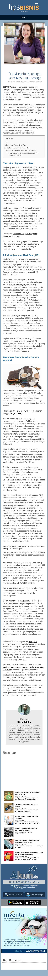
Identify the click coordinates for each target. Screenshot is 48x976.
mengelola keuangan (29, 798)
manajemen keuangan (25, 846)
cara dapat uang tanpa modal (27, 858)
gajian (20, 798)
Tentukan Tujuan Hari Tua (16, 145)
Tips (25, 856)
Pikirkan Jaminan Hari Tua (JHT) (17, 148)
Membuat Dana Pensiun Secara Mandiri (21, 150)
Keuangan (39, 81)
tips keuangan (25, 811)
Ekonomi (22, 832)
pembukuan (26, 822)
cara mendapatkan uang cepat (27, 858)
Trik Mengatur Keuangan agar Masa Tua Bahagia (25, 75)
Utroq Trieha (24, 722)
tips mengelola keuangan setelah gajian (26, 798)
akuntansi (21, 834)
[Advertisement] (24, 772)
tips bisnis (34, 859)
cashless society (22, 810)
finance (30, 810)
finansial (35, 810)
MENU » (24, 17)
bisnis (20, 822)
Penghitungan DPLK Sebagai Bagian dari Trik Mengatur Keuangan (24, 154)
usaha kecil (36, 823)
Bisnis (22, 820)
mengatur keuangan (17, 285)
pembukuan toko (27, 823)
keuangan (18, 811)
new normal (36, 846)
